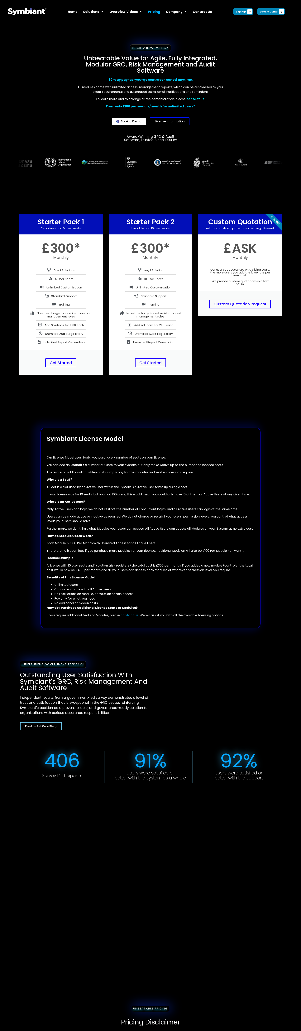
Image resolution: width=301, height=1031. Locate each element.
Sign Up (244, 11)
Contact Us (202, 11)
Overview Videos (125, 12)
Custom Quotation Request (240, 304)
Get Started (61, 363)
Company (176, 12)
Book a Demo (272, 11)
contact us (129, 615)
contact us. (195, 99)
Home (72, 11)
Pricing (154, 11)
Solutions (93, 12)
